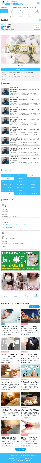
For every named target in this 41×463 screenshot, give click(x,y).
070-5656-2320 (5, 243)
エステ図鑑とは (15, 456)
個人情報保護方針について (28, 456)
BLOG (7, 224)
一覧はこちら (34, 307)
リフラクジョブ (22, 224)
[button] (18, 65)
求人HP (11, 224)
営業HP (4, 224)
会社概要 (11, 458)
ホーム (7, 456)
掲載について (19, 458)
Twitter (16, 224)
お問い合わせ (28, 458)
